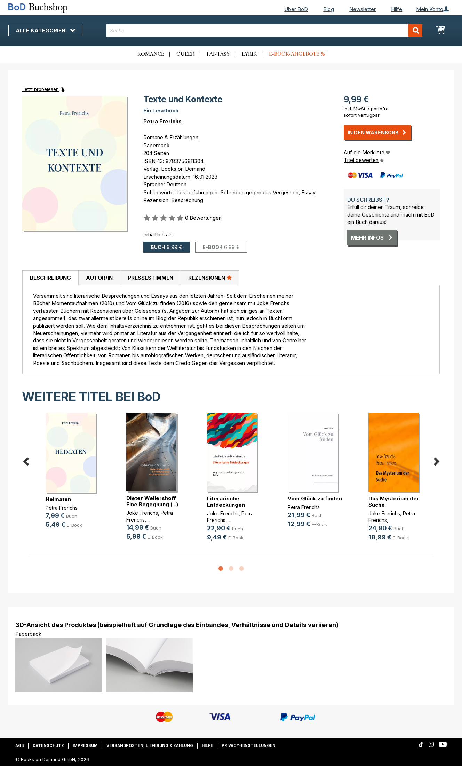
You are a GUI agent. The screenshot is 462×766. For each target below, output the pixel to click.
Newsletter (362, 9)
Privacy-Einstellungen (249, 745)
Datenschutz (48, 745)
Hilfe (396, 9)
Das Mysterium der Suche (393, 501)
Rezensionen (210, 277)
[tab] (50, 278)
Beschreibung (50, 277)
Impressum (85, 745)
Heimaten (58, 499)
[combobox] (264, 30)
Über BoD (296, 9)
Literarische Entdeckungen (226, 501)
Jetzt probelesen (40, 89)
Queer (185, 54)
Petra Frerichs (162, 121)
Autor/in (99, 277)
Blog (328, 9)
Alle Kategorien (45, 30)
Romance (150, 54)
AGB (19, 745)
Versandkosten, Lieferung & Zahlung (149, 745)
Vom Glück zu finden (315, 498)
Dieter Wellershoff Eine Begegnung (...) (152, 501)
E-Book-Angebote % (297, 54)
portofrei (380, 108)
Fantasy (218, 54)
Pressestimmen (150, 277)
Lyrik (249, 54)
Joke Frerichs (142, 513)
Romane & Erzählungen (170, 137)
